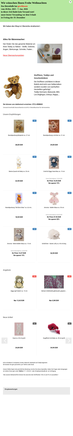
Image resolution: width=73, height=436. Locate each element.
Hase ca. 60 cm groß (19, 338)
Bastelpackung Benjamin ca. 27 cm (19, 135)
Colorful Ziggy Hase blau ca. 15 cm (54, 171)
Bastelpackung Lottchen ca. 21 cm (54, 135)
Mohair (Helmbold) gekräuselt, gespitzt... (54, 291)
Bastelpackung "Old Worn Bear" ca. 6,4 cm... (18, 207)
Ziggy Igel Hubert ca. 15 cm (19, 291)
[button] (5, 341)
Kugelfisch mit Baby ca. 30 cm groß (54, 338)
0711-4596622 (27, 371)
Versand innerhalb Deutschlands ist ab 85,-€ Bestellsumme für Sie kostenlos (26, 107)
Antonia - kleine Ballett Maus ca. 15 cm (19, 243)
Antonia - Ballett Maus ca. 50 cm (54, 207)
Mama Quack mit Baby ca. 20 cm (19, 171)
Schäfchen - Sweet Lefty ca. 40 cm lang (54, 243)
